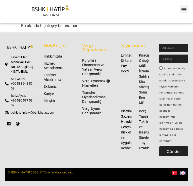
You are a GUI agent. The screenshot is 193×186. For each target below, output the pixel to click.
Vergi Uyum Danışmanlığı (92, 111)
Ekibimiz (50, 86)
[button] (184, 9)
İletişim (49, 101)
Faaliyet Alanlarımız (52, 77)
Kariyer (49, 93)
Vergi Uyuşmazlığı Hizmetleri (96, 83)
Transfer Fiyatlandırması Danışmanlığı (94, 97)
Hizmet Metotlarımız (53, 65)
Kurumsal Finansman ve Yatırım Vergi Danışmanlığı (93, 67)
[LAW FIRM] (49, 11)
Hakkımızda (53, 56)
